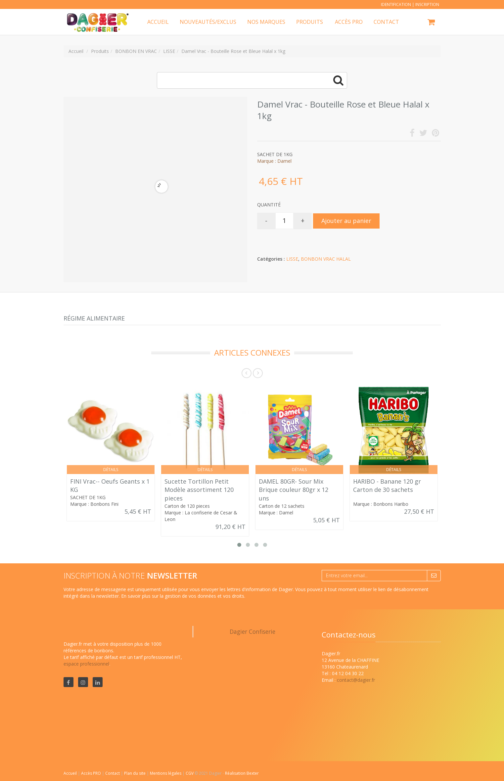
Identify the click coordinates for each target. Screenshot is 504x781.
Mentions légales (166, 773)
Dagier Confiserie (252, 631)
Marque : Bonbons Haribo (380, 504)
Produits (309, 21)
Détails (110, 469)
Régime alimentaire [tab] (94, 318)
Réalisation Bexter (242, 773)
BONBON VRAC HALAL (326, 259)
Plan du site (135, 773)
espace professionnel (86, 664)
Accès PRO (91, 773)
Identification (396, 4)
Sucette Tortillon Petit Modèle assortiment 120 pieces (199, 489)
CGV (190, 773)
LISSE (292, 259)
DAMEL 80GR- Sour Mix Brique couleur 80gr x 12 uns (293, 489)
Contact (113, 773)
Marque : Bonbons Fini (94, 504)
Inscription (427, 4)
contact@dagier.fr (356, 680)
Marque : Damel (274, 161)
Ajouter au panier (346, 221)
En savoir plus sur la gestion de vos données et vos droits (182, 596)
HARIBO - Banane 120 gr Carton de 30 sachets (387, 485)
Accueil (70, 773)
